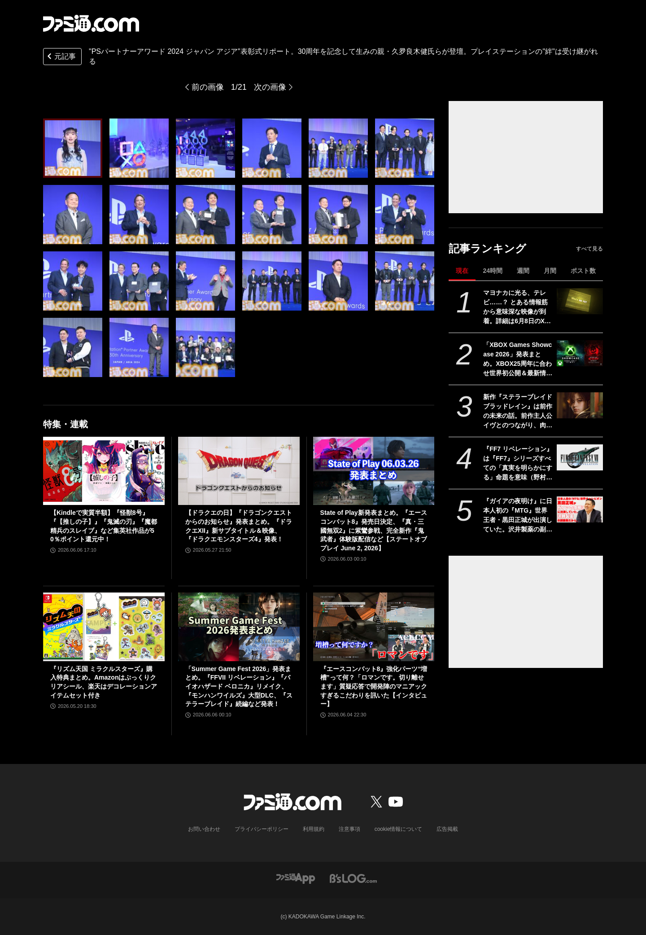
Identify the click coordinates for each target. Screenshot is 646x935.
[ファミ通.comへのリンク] (91, 23)
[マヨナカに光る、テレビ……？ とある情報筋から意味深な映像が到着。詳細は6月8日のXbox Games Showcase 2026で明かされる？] (580, 301)
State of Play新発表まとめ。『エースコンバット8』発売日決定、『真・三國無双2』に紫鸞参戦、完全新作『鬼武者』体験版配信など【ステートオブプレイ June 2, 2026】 (373, 530)
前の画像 (208, 87)
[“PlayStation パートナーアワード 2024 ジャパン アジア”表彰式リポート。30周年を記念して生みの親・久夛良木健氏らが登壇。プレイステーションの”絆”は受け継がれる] (72, 148)
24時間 (492, 270)
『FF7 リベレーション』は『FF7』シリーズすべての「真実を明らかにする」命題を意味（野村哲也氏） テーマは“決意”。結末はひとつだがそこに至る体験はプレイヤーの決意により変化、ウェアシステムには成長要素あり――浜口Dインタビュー (518, 463)
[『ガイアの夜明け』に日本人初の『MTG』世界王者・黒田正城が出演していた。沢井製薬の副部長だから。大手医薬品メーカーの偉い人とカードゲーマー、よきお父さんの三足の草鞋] (580, 509)
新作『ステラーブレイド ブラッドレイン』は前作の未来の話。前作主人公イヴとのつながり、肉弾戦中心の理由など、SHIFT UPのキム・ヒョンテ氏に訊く (517, 411)
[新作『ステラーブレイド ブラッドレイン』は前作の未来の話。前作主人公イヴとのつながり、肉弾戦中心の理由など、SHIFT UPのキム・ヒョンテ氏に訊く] (580, 405)
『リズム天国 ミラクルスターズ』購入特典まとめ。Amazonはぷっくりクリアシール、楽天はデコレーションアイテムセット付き (103, 682)
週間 (523, 270)
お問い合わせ (204, 829)
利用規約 (313, 829)
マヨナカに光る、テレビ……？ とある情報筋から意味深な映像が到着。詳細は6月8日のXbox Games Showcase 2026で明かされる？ (517, 307)
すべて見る (589, 249)
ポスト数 (583, 270)
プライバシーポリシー (261, 829)
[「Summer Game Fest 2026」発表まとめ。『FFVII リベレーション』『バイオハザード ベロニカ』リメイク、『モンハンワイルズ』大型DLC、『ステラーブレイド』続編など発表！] (239, 627)
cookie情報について (399, 829)
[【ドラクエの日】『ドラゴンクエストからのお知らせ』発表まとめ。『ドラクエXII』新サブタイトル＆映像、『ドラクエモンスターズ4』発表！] (239, 471)
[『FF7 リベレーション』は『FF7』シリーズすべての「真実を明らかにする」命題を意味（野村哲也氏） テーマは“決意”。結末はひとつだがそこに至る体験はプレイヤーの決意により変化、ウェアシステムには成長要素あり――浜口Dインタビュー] (580, 457)
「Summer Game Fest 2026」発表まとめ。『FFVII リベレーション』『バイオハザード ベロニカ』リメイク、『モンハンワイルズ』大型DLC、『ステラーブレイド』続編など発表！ (238, 686)
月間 (550, 270)
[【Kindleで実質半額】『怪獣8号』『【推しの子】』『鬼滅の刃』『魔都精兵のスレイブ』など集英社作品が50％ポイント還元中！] (104, 471)
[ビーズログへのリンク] (353, 878)
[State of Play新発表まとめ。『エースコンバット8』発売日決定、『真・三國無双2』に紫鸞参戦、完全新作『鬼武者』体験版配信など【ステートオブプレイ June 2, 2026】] (374, 471)
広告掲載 (447, 829)
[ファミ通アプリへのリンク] (295, 878)
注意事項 (349, 829)
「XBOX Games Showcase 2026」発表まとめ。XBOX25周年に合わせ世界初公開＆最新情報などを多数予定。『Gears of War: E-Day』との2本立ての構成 (517, 359)
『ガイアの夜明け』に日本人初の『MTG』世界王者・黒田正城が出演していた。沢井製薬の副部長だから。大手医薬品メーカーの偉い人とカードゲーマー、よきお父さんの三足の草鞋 (517, 515)
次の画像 (270, 87)
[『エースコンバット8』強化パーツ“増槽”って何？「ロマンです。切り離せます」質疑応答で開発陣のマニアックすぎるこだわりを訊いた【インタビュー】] (374, 627)
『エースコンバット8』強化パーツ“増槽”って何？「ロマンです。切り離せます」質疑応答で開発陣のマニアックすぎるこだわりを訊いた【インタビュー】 (374, 686)
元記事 (60, 57)
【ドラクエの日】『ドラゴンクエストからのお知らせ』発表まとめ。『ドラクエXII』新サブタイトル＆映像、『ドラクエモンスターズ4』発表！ (238, 526)
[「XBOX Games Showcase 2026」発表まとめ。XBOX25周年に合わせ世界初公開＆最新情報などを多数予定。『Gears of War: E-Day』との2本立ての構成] (580, 353)
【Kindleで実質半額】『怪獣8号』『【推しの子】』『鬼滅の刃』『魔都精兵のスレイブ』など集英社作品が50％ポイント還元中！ (103, 526)
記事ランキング (487, 248)
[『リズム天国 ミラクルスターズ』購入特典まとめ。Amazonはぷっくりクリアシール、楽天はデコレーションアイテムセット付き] (104, 627)
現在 (462, 270)
